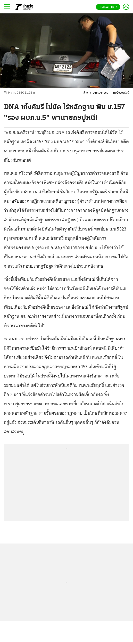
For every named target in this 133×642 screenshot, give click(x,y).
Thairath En (108, 7)
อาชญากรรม (101, 93)
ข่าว (85, 93)
